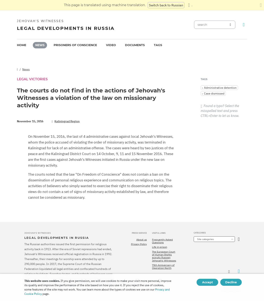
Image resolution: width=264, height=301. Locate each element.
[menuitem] (21, 45)
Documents (135, 45)
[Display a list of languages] (190, 5)
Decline (231, 282)
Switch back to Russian (166, 5)
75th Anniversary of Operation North (163, 267)
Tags (158, 45)
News (40, 45)
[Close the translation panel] (261, 5)
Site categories (205, 239)
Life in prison (159, 247)
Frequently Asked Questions (162, 241)
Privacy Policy (139, 244)
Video (111, 45)
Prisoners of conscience (75, 45)
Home (21, 45)
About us (141, 239)
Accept (207, 282)
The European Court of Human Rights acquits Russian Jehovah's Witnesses (164, 256)
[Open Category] (239, 239)
